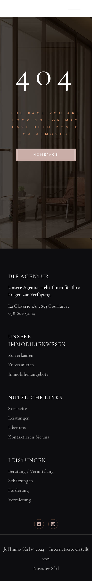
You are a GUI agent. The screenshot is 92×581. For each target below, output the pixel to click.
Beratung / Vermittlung (31, 471)
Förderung (18, 490)
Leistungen (19, 418)
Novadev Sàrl (46, 569)
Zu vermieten (21, 365)
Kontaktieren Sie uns (28, 437)
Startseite (17, 408)
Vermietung (19, 500)
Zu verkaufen (20, 355)
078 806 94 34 (21, 313)
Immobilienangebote (28, 374)
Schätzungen (20, 481)
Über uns (17, 427)
